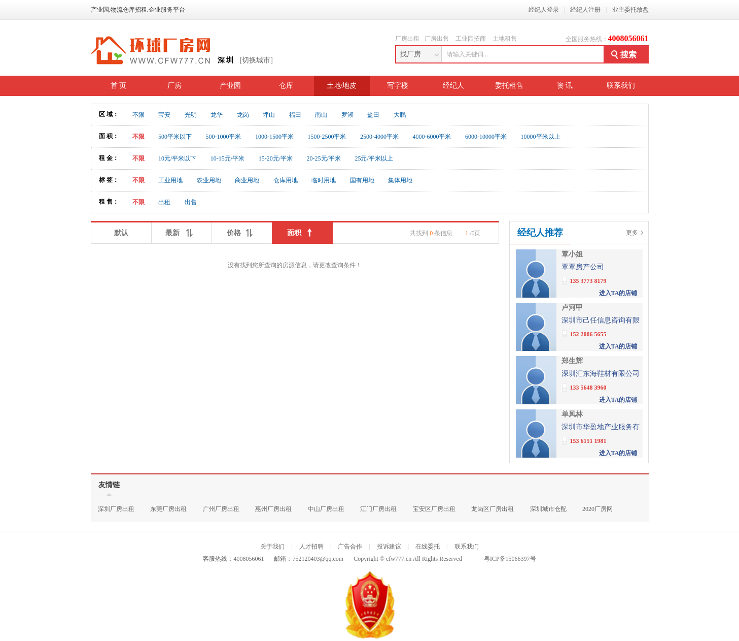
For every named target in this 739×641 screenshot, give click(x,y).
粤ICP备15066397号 (510, 558)
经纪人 (453, 85)
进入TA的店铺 (618, 293)
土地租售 (504, 38)
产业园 (230, 85)
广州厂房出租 (221, 508)
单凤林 (572, 414)
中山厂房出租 (326, 508)
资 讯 (565, 85)
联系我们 (621, 85)
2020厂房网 (597, 508)
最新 (181, 230)
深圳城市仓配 (548, 508)
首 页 (119, 85)
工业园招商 (470, 38)
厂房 (174, 85)
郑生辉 (572, 361)
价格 (242, 230)
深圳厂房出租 (116, 508)
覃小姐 (572, 254)
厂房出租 (407, 38)
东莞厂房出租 (168, 508)
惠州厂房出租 (273, 508)
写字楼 (397, 85)
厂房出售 (437, 38)
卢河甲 (572, 307)
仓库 (286, 85)
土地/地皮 (342, 85)
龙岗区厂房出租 (492, 508)
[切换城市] (256, 60)
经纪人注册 (585, 9)
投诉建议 (389, 546)
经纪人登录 (544, 9)
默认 (121, 233)
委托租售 (509, 85)
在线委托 (427, 546)
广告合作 (350, 546)
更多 (632, 232)
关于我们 (272, 546)
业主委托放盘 (630, 9)
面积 (302, 230)
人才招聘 (311, 546)
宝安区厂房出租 (434, 508)
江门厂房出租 (378, 508)
